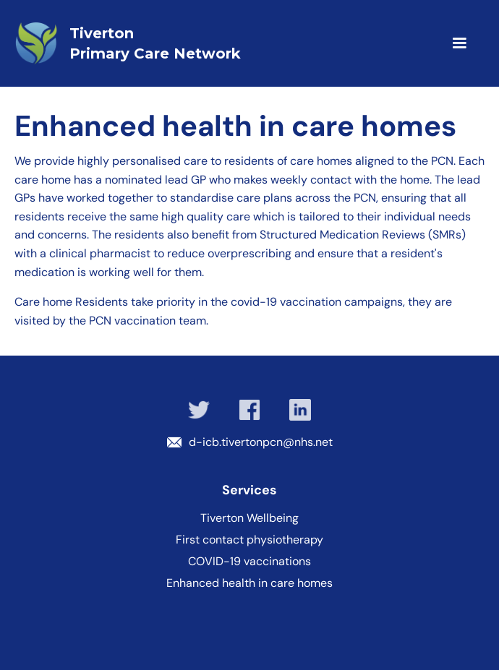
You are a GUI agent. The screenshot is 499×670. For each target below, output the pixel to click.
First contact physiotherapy (249, 540)
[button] (439, 43)
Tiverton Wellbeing (249, 518)
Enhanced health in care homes (249, 583)
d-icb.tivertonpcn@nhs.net (261, 442)
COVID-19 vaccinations (249, 561)
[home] (197, 43)
